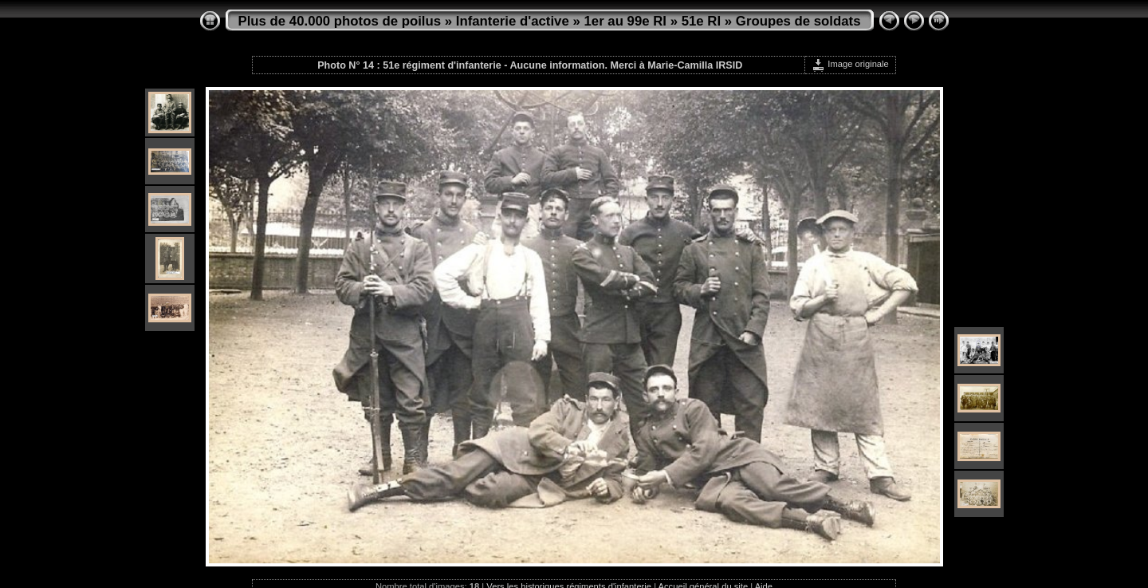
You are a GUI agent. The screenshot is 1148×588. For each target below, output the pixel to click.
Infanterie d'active (512, 21)
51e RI (701, 21)
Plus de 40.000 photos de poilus (340, 21)
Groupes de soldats (798, 21)
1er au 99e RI (625, 21)
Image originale (850, 64)
